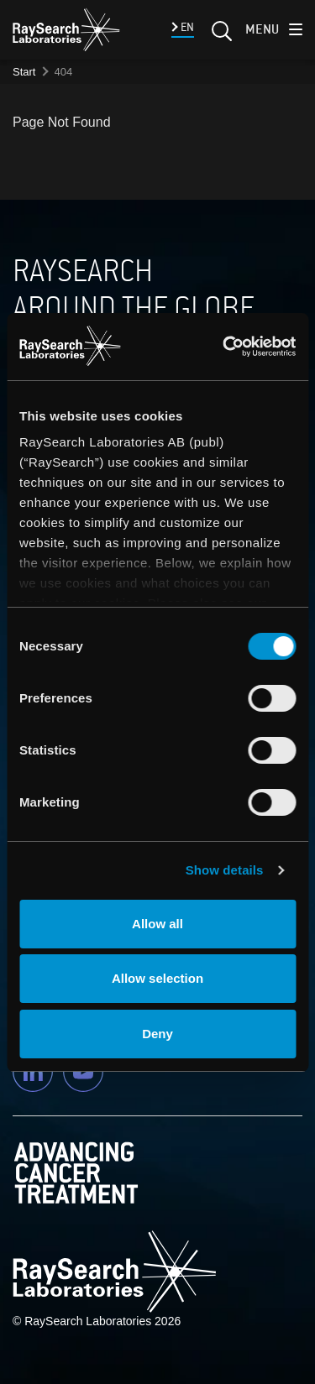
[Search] (220, 36)
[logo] (66, 29)
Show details (225, 870)
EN (186, 27)
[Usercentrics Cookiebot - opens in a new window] (227, 347)
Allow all (157, 924)
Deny (157, 1033)
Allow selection (157, 978)
